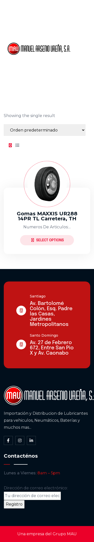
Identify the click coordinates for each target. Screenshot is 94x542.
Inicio (81, 14)
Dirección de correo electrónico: (36, 493)
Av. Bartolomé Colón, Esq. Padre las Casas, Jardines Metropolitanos (51, 314)
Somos (83, 31)
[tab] (10, 145)
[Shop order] (44, 130)
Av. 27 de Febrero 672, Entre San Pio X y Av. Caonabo (52, 348)
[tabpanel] (47, 203)
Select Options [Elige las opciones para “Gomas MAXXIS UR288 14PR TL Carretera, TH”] (47, 240)
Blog (80, 65)
